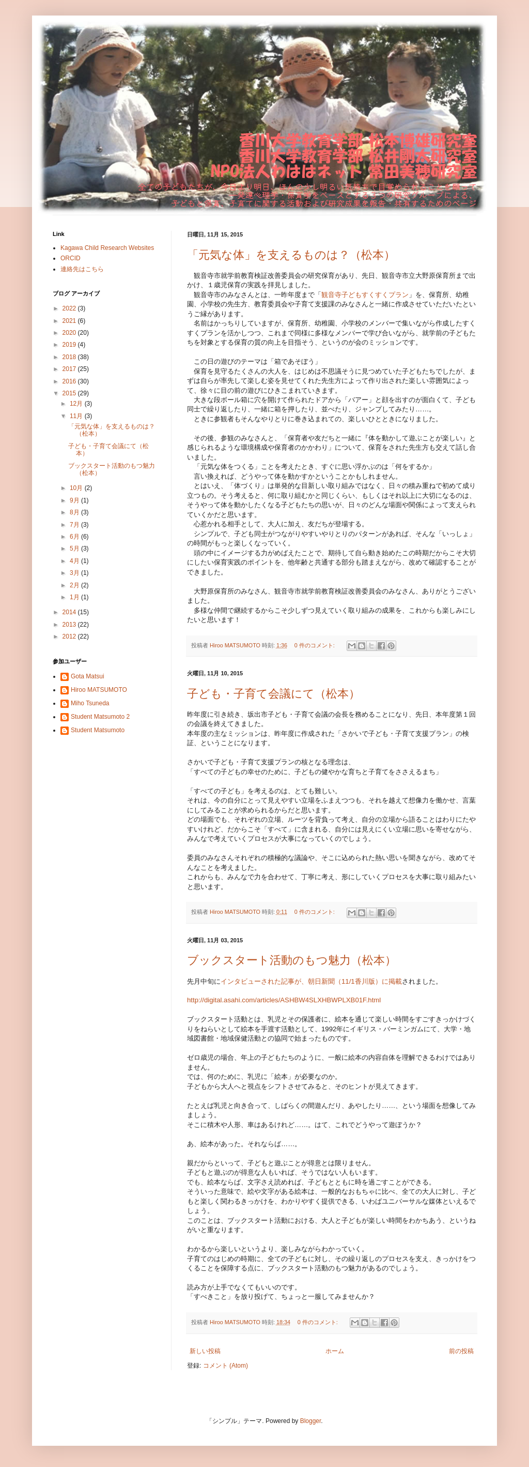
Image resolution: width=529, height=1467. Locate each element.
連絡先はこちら (82, 269)
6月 (75, 536)
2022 (70, 308)
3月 (75, 572)
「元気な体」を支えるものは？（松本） (291, 254)
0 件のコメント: (315, 645)
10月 (77, 488)
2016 (70, 381)
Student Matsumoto (98, 730)
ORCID (70, 258)
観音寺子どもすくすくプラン (365, 295)
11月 (77, 416)
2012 (70, 636)
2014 (70, 612)
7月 (75, 524)
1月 (75, 597)
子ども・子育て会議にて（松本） (273, 693)
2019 (70, 344)
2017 (70, 369)
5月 (75, 548)
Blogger (310, 1421)
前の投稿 (461, 1351)
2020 (70, 332)
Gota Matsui (87, 676)
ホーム (334, 1351)
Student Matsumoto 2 (100, 716)
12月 (77, 403)
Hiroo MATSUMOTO (99, 689)
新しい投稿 (205, 1351)
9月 (75, 500)
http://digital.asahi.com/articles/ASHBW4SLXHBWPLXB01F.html (284, 1000)
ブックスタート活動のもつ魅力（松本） (291, 960)
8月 (75, 512)
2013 (70, 624)
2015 (70, 393)
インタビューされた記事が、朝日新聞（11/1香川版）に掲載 (311, 981)
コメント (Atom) (225, 1365)
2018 (70, 357)
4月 (75, 561)
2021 (70, 320)
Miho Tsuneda (90, 703)
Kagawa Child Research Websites (107, 247)
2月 (75, 585)
